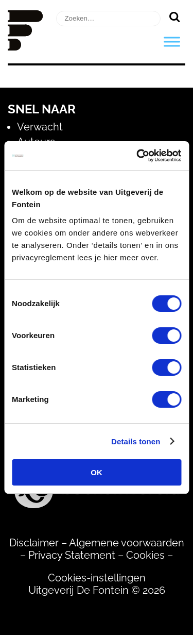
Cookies (145, 555)
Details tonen (135, 441)
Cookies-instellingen (97, 578)
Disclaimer (34, 543)
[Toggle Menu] (172, 41)
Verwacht (40, 127)
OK (96, 472)
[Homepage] (25, 47)
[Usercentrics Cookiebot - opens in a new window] (137, 155)
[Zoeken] (174, 16)
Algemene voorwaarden (126, 543)
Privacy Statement (71, 555)
